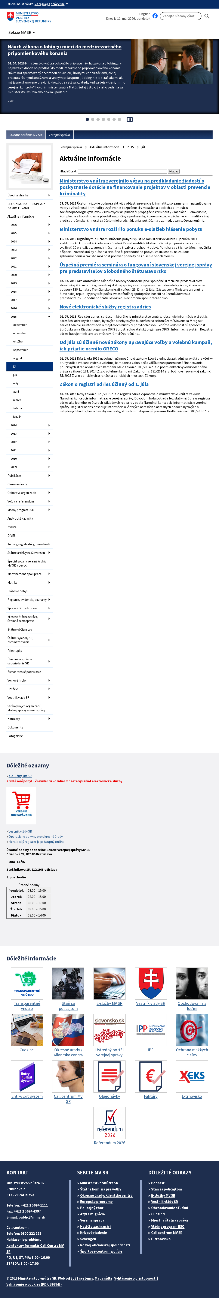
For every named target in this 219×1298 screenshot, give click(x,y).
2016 (14, 308)
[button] (22, 31)
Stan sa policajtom (166, 1189)
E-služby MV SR (163, 1195)
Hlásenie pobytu (18, 591)
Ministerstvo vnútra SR (99, 1183)
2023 (14, 250)
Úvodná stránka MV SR (26, 135)
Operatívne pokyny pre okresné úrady (36, 836)
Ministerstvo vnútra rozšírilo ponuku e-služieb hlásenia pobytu (131, 229)
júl (14, 366)
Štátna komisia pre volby (100, 1189)
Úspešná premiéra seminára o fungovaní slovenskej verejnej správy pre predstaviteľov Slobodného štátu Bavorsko (136, 268)
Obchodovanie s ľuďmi (169, 1207)
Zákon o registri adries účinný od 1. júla (104, 384)
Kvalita (11, 527)
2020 (14, 275)
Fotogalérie (15, 736)
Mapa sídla (103, 1278)
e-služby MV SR (20, 776)
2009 (14, 467)
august (17, 358)
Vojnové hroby (17, 680)
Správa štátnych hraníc (22, 608)
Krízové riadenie (93, 1232)
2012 (14, 442)
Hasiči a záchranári (95, 1226)
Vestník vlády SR (18, 697)
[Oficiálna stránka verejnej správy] (52, 3)
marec (17, 400)
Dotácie (12, 689)
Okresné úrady (17, 484)
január (17, 417)
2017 (14, 300)
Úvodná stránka (17, 195)
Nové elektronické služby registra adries (105, 307)
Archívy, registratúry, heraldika (27, 544)
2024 (14, 241)
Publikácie (14, 476)
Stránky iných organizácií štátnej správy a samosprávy (26, 708)
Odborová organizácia (21, 493)
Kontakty (13, 719)
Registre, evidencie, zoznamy (27, 600)
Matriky (12, 582)
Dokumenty (15, 727)
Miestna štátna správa (169, 1220)
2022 (14, 258)
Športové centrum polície (101, 1251)
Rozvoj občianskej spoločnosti (105, 1245)
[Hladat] (207, 16)
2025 (14, 233)
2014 (14, 425)
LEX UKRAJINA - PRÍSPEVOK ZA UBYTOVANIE (26, 206)
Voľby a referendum (20, 501)
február (18, 408)
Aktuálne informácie (20, 216)
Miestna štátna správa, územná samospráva (22, 619)
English (144, 14)
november (20, 333)
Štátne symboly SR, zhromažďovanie (20, 640)
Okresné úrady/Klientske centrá (106, 1195)
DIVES (11, 536)
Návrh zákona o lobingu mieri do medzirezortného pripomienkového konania (64, 50)
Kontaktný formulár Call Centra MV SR (35, 1248)
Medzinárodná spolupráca (24, 574)
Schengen (88, 1239)
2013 (14, 433)
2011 (14, 450)
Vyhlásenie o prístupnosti (135, 1278)
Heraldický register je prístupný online (36, 841)
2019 (14, 283)
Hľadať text (68, 171)
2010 (14, 459)
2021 (14, 266)
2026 (14, 225)
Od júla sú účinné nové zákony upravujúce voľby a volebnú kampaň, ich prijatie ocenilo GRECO (136, 345)
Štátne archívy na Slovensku (26, 553)
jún (15, 375)
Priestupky (14, 651)
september (20, 350)
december (20, 325)
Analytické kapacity (20, 518)
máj (15, 383)
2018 (14, 291)
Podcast (158, 1183)
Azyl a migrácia (92, 1214)
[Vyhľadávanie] (180, 16)
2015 (14, 317)
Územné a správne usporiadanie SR (19, 661)
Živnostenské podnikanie (24, 672)
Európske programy (96, 1201)
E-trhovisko (161, 1239)
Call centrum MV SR (166, 1232)
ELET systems (82, 1278)
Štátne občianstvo (19, 629)
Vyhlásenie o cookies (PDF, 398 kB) (34, 1284)
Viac (10, 101)
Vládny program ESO (20, 510)
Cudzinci (158, 1214)
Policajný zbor (92, 1207)
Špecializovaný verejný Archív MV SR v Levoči (26, 563)
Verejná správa (59, 135)
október (18, 341)
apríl (16, 391)
